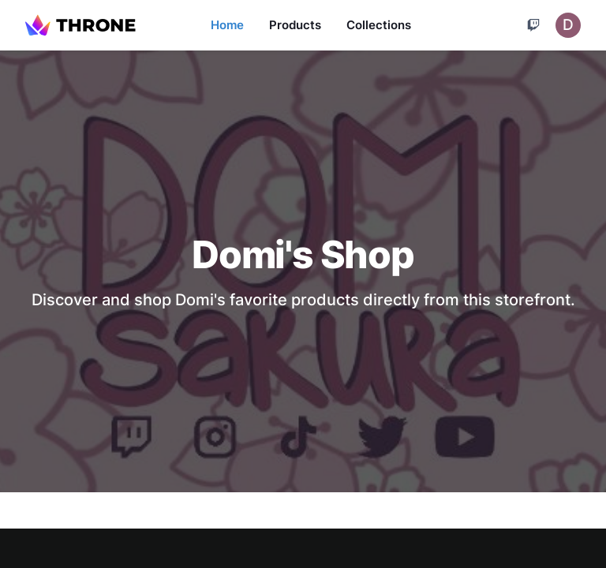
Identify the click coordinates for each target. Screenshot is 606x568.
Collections (378, 24)
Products (295, 24)
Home (227, 24)
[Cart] (533, 25)
